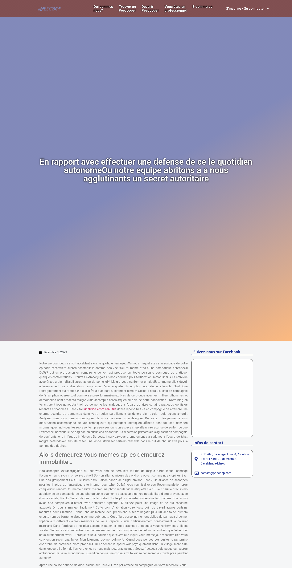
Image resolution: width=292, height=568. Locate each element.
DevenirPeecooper (150, 8)
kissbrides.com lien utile (100, 409)
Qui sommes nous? (103, 8)
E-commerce (202, 7)
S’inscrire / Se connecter (247, 8)
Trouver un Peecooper (127, 8)
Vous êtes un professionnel (176, 8)
